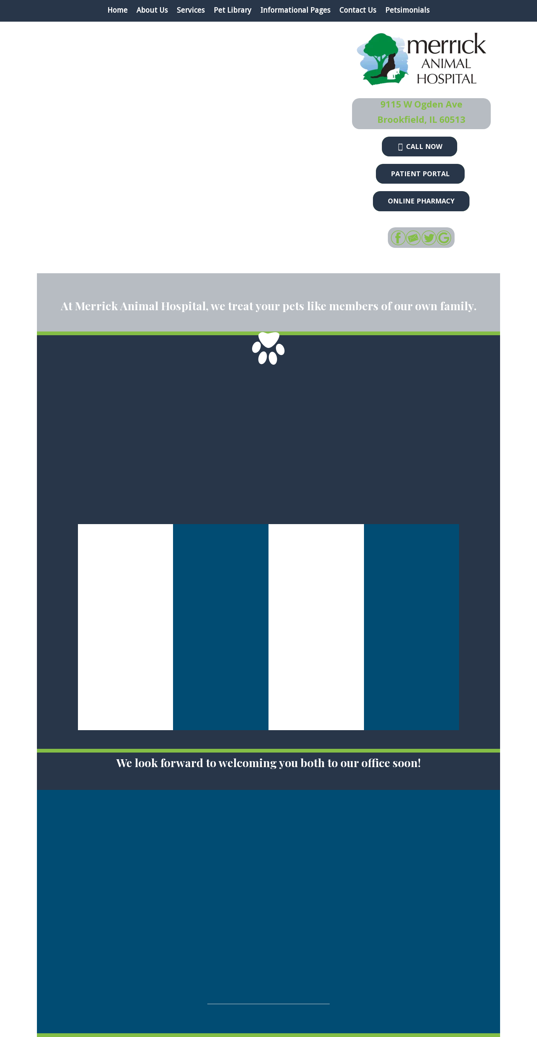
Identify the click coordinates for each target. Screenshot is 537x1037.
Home (117, 10)
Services (191, 10)
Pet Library (232, 10)
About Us (152, 10)
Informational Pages (295, 10)
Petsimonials (407, 10)
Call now (419, 146)
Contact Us (357, 10)
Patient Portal (420, 173)
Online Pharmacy (421, 200)
